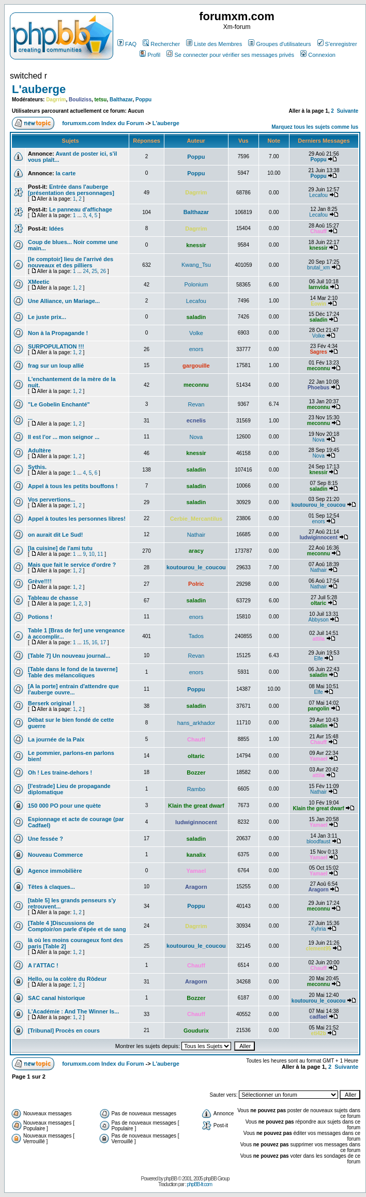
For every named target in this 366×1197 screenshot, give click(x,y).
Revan (196, 404)
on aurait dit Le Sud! (55, 535)
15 (86, 642)
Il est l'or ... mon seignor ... (63, 437)
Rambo (196, 789)
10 (92, 554)
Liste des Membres (214, 44)
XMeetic (39, 282)
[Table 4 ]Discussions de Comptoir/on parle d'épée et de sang (77, 926)
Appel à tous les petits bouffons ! (73, 486)
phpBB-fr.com (199, 1184)
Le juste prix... (47, 317)
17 (103, 642)
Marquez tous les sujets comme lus (314, 127)
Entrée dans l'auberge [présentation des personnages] (71, 190)
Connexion (317, 55)
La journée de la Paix (56, 739)
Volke (196, 333)
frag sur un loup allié (56, 365)
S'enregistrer (337, 44)
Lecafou (318, 195)
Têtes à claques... (51, 887)
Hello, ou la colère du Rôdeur (67, 979)
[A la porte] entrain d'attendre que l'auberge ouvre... (73, 689)
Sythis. (37, 467)
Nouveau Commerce (55, 855)
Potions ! (40, 617)
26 (103, 271)
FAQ (126, 44)
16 (94, 642)
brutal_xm (318, 267)
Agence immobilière (55, 871)
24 (86, 271)
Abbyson (319, 620)
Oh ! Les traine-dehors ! (60, 772)
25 (94, 271)
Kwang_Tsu (196, 265)
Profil (150, 55)
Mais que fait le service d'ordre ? (72, 565)
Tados (196, 636)
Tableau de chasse (53, 598)
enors (196, 349)
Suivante (347, 111)
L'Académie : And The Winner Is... (73, 1011)
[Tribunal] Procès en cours (64, 1030)
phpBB (170, 1178)
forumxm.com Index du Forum (103, 123)
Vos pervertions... (51, 499)
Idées (56, 228)
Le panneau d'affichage (80, 209)
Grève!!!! (40, 581)
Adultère (39, 450)
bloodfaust (318, 841)
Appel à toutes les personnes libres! (77, 519)
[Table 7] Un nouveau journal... (69, 656)
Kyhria (318, 929)
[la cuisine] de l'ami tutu (60, 548)
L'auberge (39, 89)
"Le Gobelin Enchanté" (59, 404)
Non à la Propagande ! (58, 333)
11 (100, 554)
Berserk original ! (51, 703)
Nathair (196, 535)
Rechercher (161, 44)
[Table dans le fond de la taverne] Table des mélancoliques (72, 672)
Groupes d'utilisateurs (279, 44)
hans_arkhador (196, 723)
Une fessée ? (45, 839)
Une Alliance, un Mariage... (64, 301)
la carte (66, 173)
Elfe (318, 658)
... (30, 418)
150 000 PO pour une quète (64, 805)
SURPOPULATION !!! (56, 346)
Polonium (196, 284)
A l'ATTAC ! (43, 965)
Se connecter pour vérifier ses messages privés (230, 55)
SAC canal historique (56, 998)
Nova (196, 437)
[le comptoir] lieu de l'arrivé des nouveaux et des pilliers (70, 262)
